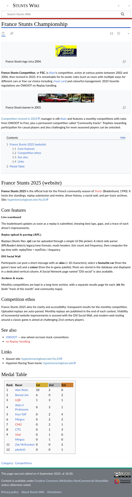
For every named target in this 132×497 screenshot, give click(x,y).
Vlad (18, 434)
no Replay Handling (18, 341)
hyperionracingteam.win (58, 363)
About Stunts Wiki (32, 492)
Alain (52, 72)
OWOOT (11, 337)
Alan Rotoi (21, 390)
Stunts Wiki (26, 5)
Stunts (98, 191)
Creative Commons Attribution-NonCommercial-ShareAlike (71, 480)
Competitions (23, 463)
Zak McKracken (25, 444)
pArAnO (20, 449)
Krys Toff (20, 414)
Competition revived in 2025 (19, 118)
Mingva (19, 419)
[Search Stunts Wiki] (66, 14)
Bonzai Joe (21, 395)
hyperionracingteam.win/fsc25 (27, 199)
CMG (18, 424)
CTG (18, 429)
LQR (18, 400)
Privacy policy (9, 492)
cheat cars (59, 81)
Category (7, 463)
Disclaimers (54, 492)
